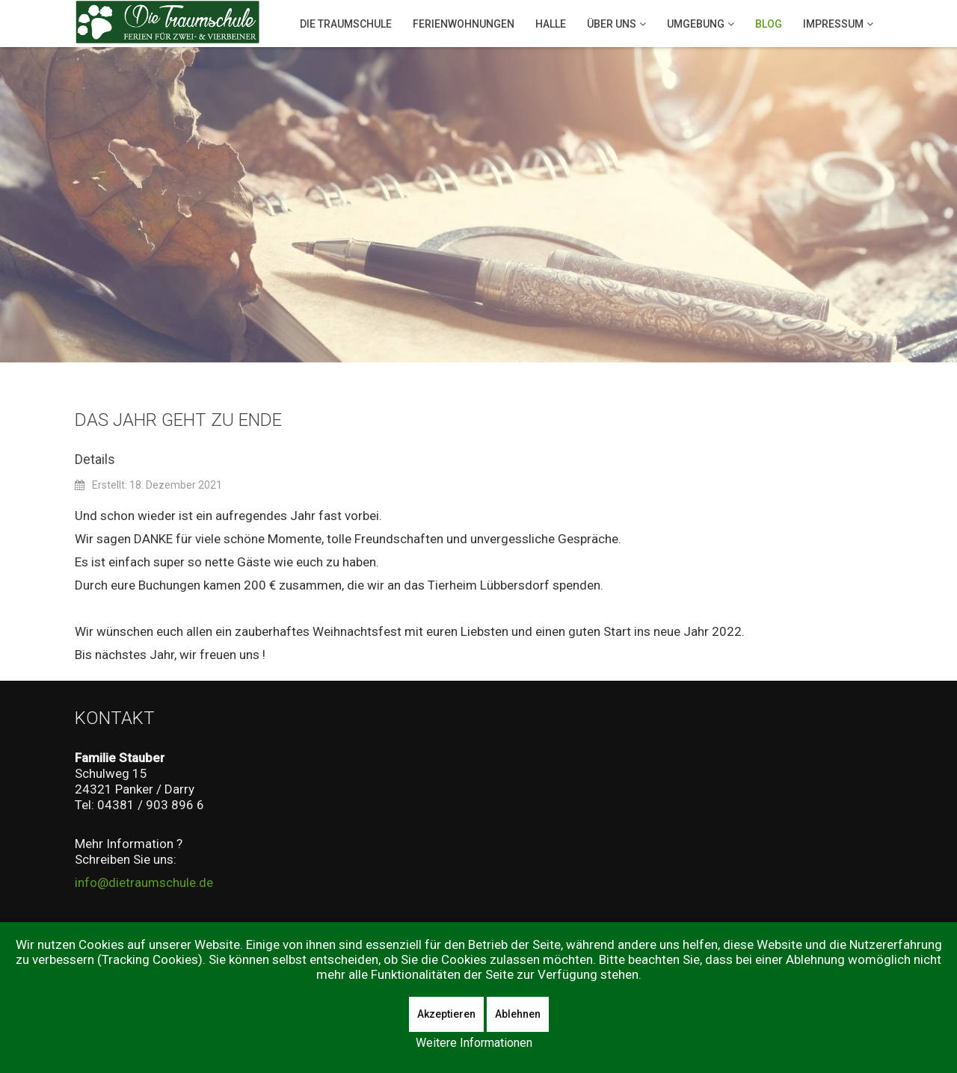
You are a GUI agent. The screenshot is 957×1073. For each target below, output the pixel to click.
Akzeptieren (446, 1014)
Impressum (833, 24)
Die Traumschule (346, 24)
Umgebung (695, 24)
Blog (768, 24)
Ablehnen (518, 1014)
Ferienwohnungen (463, 24)
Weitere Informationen (474, 1043)
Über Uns (611, 24)
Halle (550, 24)
